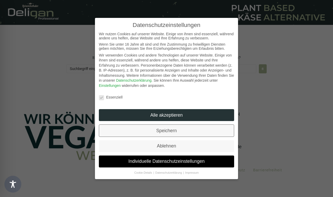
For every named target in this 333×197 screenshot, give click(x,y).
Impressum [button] (192, 172)
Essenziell (111, 97)
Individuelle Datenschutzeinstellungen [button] (167, 161)
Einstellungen (110, 85)
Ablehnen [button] (166, 146)
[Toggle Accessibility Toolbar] (13, 184)
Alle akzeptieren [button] (166, 115)
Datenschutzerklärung (133, 80)
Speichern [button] (166, 130)
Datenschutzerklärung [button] (169, 172)
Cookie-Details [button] (143, 172)
